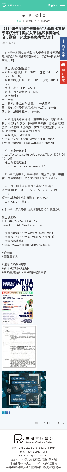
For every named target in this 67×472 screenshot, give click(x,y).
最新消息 (31, 20)
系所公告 (46, 20)
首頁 (18, 20)
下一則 (61, 423)
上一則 (34, 423)
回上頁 (47, 423)
